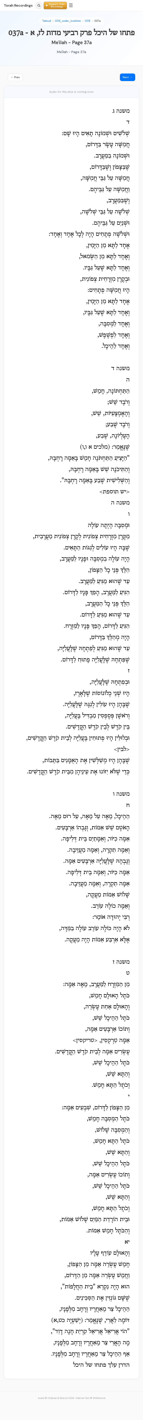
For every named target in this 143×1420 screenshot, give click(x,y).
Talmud (46, 21)
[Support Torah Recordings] (55, 5)
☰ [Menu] (71, 5)
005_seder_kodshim (68, 21)
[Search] (38, 5)
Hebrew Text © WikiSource (90, 1398)
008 (87, 21)
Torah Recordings (18, 5)
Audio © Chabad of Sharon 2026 (56, 1398)
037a (97, 21)
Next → (127, 77)
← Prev (15, 77)
